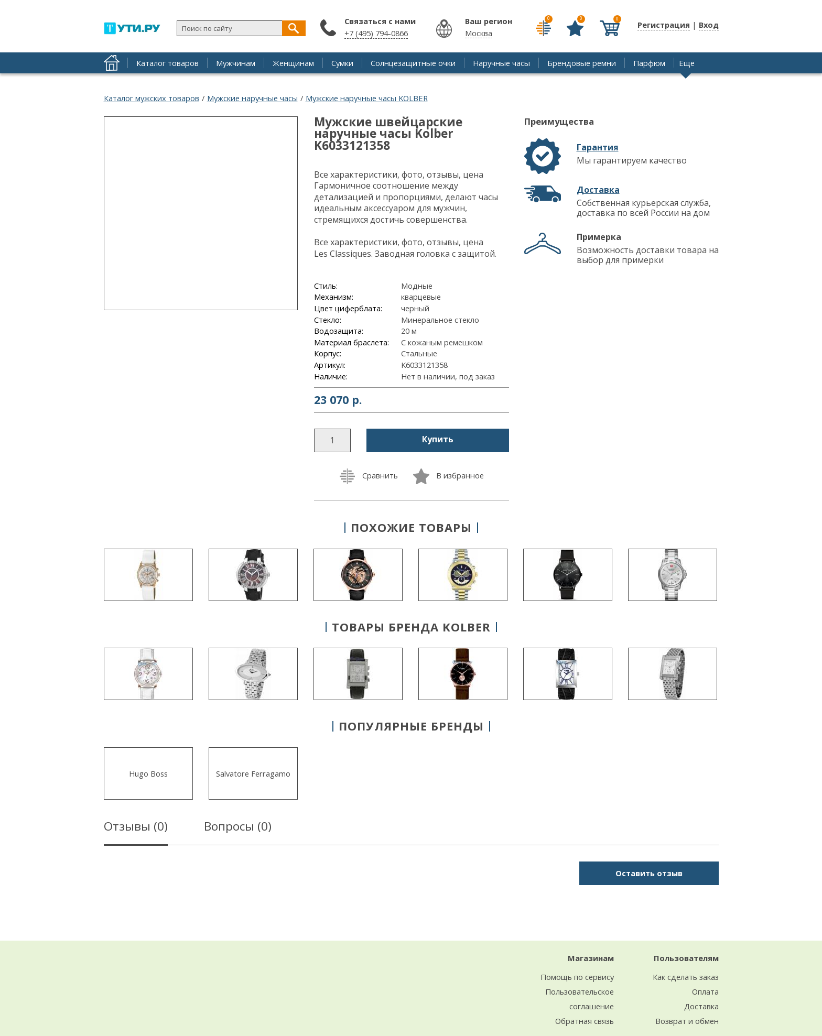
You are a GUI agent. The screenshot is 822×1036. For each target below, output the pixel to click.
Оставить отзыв (649, 873)
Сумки (342, 63)
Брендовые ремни (581, 63)
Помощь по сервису (577, 977)
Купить (437, 439)
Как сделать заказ (686, 977)
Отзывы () (136, 828)
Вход (709, 24)
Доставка (598, 189)
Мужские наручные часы (252, 98)
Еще (687, 63)
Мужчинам (235, 63)
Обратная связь (584, 1021)
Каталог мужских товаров (151, 98)
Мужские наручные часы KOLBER (367, 98)
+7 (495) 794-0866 (376, 33)
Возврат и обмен (687, 1021)
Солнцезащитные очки (413, 63)
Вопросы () (238, 828)
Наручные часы (501, 63)
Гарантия (598, 147)
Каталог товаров (167, 63)
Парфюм (649, 63)
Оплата (705, 991)
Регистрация (663, 24)
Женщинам (293, 63)
